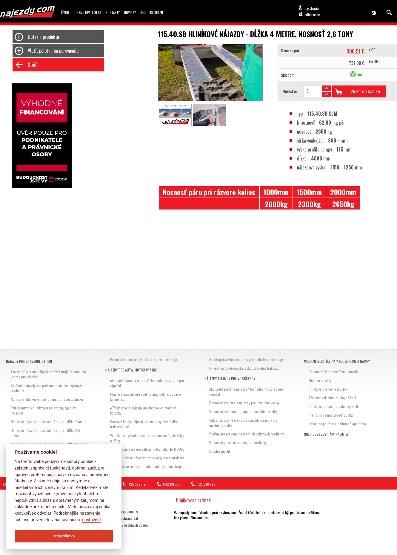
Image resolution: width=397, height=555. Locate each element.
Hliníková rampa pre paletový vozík (333, 406)
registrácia (311, 8)
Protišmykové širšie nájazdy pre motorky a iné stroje (246, 359)
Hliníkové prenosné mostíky (328, 389)
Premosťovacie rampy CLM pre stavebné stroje (143, 359)
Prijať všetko (64, 536)
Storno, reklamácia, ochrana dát (114, 518)
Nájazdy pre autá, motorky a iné (131, 369)
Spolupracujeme (152, 12)
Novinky (130, 12)
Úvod (65, 12)
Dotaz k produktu (43, 36)
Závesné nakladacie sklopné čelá (332, 397)
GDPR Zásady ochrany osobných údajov (119, 525)
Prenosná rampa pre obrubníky (331, 415)
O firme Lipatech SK (87, 12)
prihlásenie (312, 14)
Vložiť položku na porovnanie (53, 50)
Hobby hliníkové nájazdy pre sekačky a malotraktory (147, 457)
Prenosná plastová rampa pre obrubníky (238, 442)
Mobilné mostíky (320, 380)
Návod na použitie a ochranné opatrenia (337, 423)
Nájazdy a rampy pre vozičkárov (230, 378)
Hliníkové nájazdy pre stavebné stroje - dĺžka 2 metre (49, 421)
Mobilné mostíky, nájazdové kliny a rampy (337, 361)
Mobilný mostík (219, 451)
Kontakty (113, 12)
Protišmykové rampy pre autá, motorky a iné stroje (146, 466)
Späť (32, 64)
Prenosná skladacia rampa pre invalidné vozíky (243, 411)
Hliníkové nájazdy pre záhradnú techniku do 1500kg (147, 449)
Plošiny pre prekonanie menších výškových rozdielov (246, 433)
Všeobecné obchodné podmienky (115, 511)
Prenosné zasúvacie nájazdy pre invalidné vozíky (244, 402)
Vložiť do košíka (365, 91)
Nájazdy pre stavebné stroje (29, 361)
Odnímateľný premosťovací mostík (333, 371)
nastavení (91, 519)
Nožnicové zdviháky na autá (326, 434)
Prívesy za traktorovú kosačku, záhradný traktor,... (244, 368)
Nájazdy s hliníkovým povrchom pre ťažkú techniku (47, 399)
